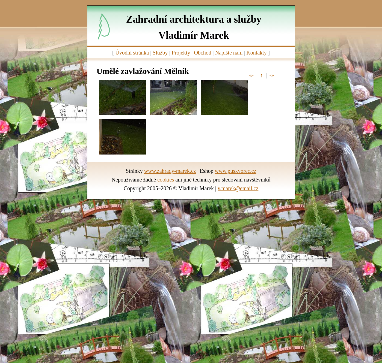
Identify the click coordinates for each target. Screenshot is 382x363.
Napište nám (229, 53)
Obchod (202, 53)
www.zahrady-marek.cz (170, 171)
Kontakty (256, 53)
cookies (165, 180)
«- (251, 75)
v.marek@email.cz (238, 188)
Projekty (181, 53)
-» (272, 75)
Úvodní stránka (132, 53)
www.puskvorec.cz (235, 171)
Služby (160, 53)
